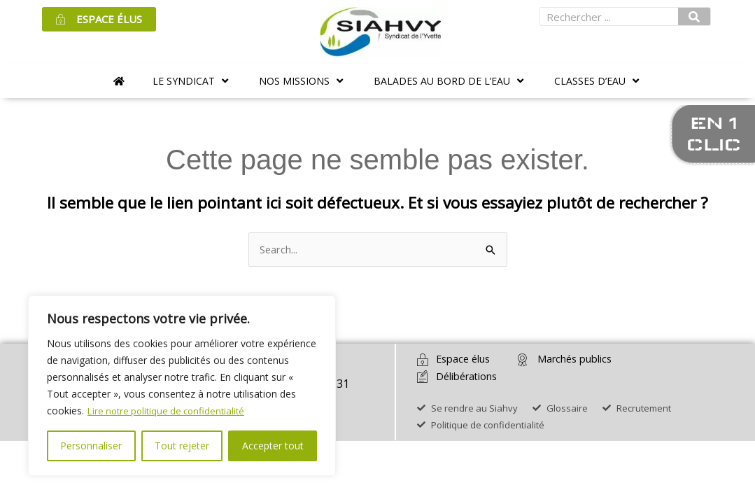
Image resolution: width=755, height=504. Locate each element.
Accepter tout (273, 445)
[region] (182, 385)
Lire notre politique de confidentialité (170, 410)
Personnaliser (91, 445)
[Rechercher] (694, 16)
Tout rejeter (182, 445)
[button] (192, 81)
